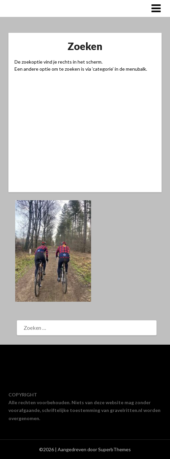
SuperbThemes (114, 449)
